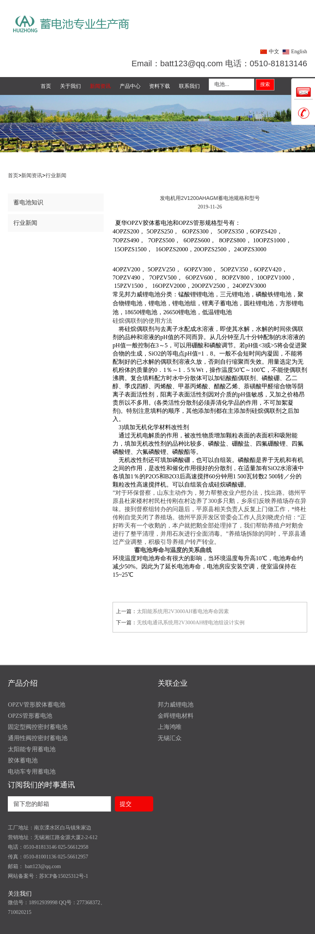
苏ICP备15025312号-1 (63, 876)
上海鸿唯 (170, 727)
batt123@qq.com (42, 866)
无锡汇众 (170, 738)
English (299, 51)
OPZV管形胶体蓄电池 (36, 704)
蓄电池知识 (28, 202)
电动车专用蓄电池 (32, 771)
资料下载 (159, 86)
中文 (274, 51)
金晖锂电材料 (175, 716)
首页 (46, 86)
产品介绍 (23, 683)
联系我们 (189, 86)
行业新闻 (55, 175)
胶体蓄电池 (23, 760)
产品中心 (130, 86)
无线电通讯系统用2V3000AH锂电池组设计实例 (191, 622)
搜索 (265, 84)
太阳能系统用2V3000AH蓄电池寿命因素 (183, 611)
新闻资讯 (100, 86)
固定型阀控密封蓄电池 (37, 727)
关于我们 (70, 86)
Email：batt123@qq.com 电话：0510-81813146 (219, 63)
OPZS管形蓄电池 (30, 716)
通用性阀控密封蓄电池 (37, 738)
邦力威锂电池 (175, 704)
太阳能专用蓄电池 (32, 749)
